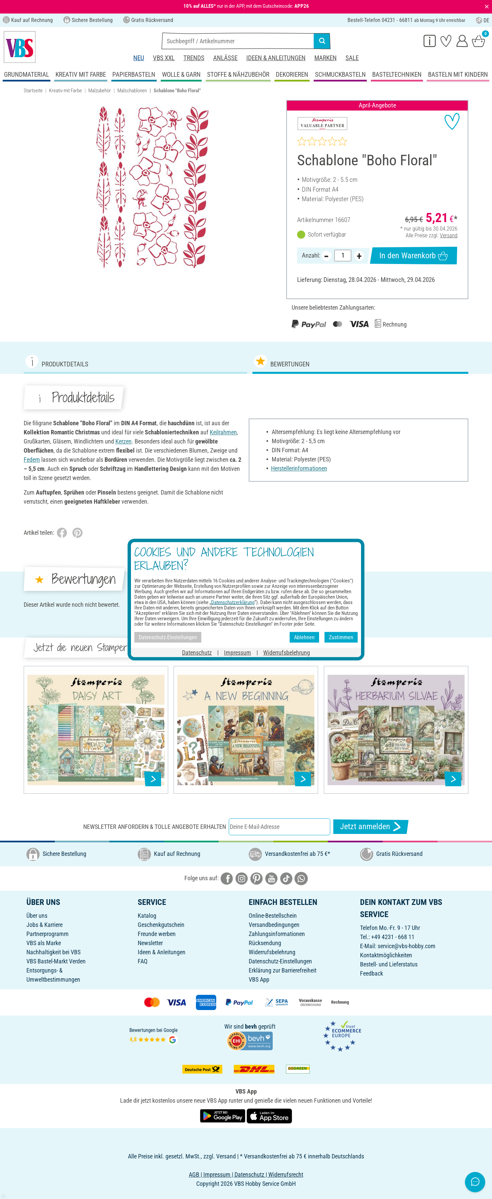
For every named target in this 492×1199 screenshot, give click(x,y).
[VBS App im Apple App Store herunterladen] (269, 1115)
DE (482, 20)
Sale (352, 58)
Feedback (371, 973)
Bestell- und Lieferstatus (389, 964)
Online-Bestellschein (273, 915)
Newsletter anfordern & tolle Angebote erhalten (154, 826)
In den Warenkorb (413, 255)
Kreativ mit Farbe (65, 91)
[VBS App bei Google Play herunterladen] (223, 1115)
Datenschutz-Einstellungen (280, 961)
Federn (32, 459)
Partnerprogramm (47, 933)
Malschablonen (132, 91)
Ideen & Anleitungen (276, 58)
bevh (251, 1026)
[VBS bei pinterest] (256, 877)
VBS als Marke (43, 942)
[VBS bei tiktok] (286, 877)
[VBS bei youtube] (271, 877)
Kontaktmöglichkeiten (386, 955)
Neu (138, 58)
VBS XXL (164, 58)
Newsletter (150, 942)
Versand (448, 235)
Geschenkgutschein (161, 924)
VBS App (259, 979)
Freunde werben (157, 933)
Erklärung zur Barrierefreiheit (282, 970)
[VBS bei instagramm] (241, 877)
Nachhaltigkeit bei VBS (53, 952)
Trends (193, 58)
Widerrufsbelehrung (272, 952)
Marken (325, 58)
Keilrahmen (223, 432)
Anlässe (225, 58)
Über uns (36, 915)
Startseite (33, 91)
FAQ (143, 961)
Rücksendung (265, 942)
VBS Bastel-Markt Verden (56, 961)
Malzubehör (99, 91)
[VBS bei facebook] (226, 877)
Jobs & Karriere (44, 924)
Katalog (147, 915)
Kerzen (123, 441)
